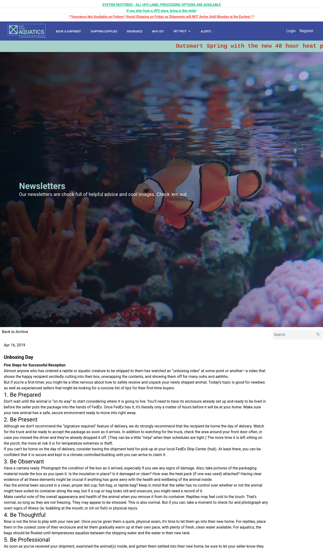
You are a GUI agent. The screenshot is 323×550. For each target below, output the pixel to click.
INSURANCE (134, 31)
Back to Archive (15, 331)
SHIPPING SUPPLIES (104, 31)
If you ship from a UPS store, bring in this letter (161, 11)
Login (291, 31)
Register (306, 31)
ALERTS (206, 31)
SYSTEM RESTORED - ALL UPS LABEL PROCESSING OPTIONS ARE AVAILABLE (161, 5)
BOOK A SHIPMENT (68, 31)
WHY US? (158, 31)
